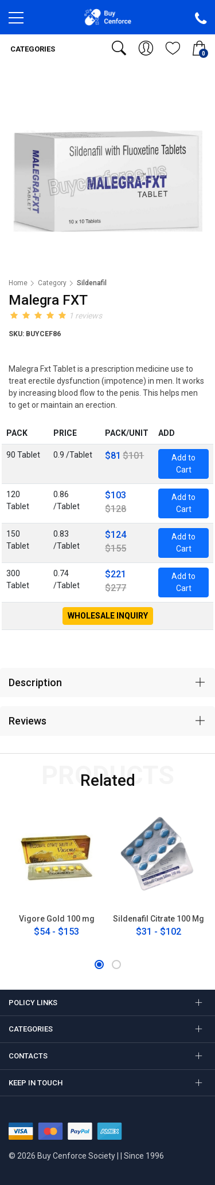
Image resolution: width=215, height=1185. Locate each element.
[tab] (107, 683)
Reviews (27, 721)
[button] (99, 964)
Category (52, 283)
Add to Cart (183, 463)
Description (35, 682)
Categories (32, 49)
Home (18, 283)
